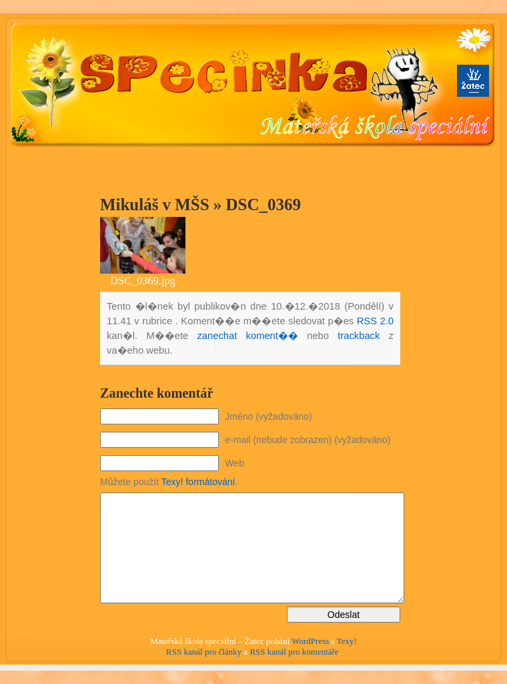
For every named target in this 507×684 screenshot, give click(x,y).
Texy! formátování (198, 481)
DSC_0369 (263, 205)
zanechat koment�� (247, 335)
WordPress (310, 641)
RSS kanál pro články (203, 652)
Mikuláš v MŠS (154, 205)
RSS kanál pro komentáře (293, 652)
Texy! (347, 641)
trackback (359, 335)
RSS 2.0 (375, 321)
